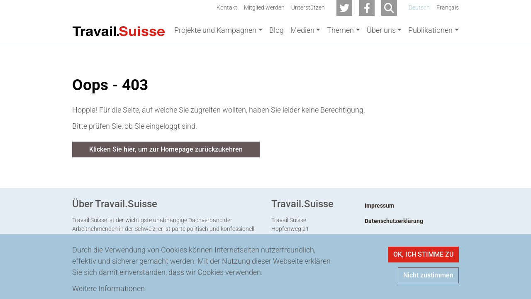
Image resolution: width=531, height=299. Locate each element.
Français (447, 7)
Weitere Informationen (108, 288)
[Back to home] (118, 30)
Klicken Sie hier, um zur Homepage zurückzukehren (166, 151)
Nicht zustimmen (428, 275)
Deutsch (419, 7)
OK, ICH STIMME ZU (423, 254)
